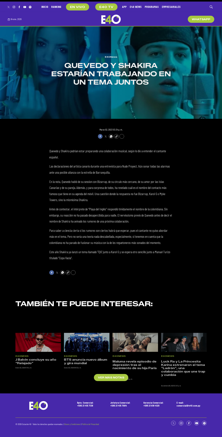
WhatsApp (201, 19)
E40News (111, 57)
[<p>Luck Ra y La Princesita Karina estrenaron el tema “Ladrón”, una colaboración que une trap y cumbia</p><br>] (184, 360)
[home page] (111, 19)
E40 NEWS (136, 6)
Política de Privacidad (90, 424)
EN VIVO (77, 7)
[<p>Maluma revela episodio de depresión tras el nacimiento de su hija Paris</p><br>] (135, 360)
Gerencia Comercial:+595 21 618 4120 (153, 404)
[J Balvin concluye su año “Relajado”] (38, 360)
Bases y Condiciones (72, 424)
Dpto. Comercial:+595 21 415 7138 (85, 404)
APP (124, 6)
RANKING (56, 6)
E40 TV (106, 7)
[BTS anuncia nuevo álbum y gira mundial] (86, 360)
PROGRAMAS (152, 6)
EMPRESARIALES (171, 6)
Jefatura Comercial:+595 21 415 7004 (120, 404)
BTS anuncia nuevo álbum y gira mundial (85, 379)
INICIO (44, 6)
